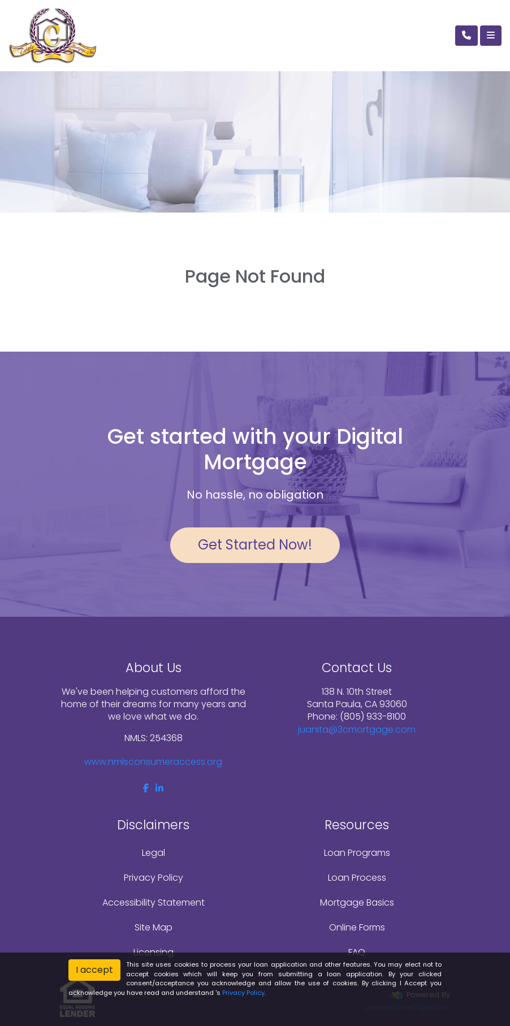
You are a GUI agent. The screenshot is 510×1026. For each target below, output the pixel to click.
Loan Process (357, 877)
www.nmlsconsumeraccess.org (153, 761)
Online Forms (357, 927)
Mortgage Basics (357, 902)
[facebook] (146, 788)
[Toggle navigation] (491, 35)
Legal (153, 852)
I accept (94, 969)
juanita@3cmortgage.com (357, 729)
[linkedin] (159, 788)
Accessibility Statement (153, 902)
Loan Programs (357, 852)
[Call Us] (466, 35)
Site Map (153, 927)
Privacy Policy (153, 877)
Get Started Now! (255, 544)
